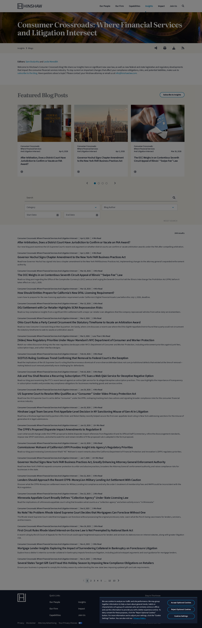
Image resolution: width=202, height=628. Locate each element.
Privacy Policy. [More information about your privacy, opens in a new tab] (139, 618)
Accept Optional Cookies (181, 602)
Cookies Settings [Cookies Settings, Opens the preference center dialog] (181, 616)
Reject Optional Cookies (181, 609)
